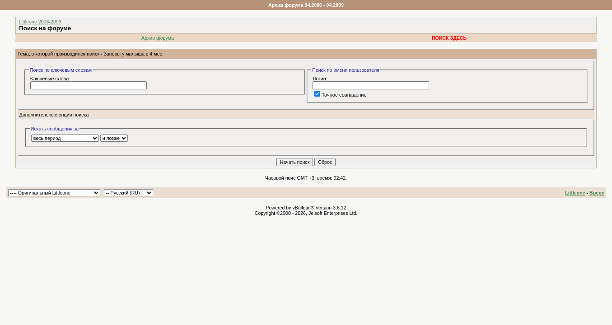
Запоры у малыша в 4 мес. (133, 53)
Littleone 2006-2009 (40, 21)
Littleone (575, 192)
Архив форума (157, 38)
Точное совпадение (340, 95)
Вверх (596, 192)
